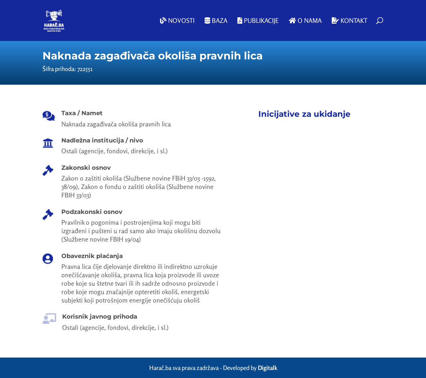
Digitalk (267, 368)
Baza (216, 20)
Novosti (177, 20)
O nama (305, 20)
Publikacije (258, 20)
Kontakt (349, 20)
